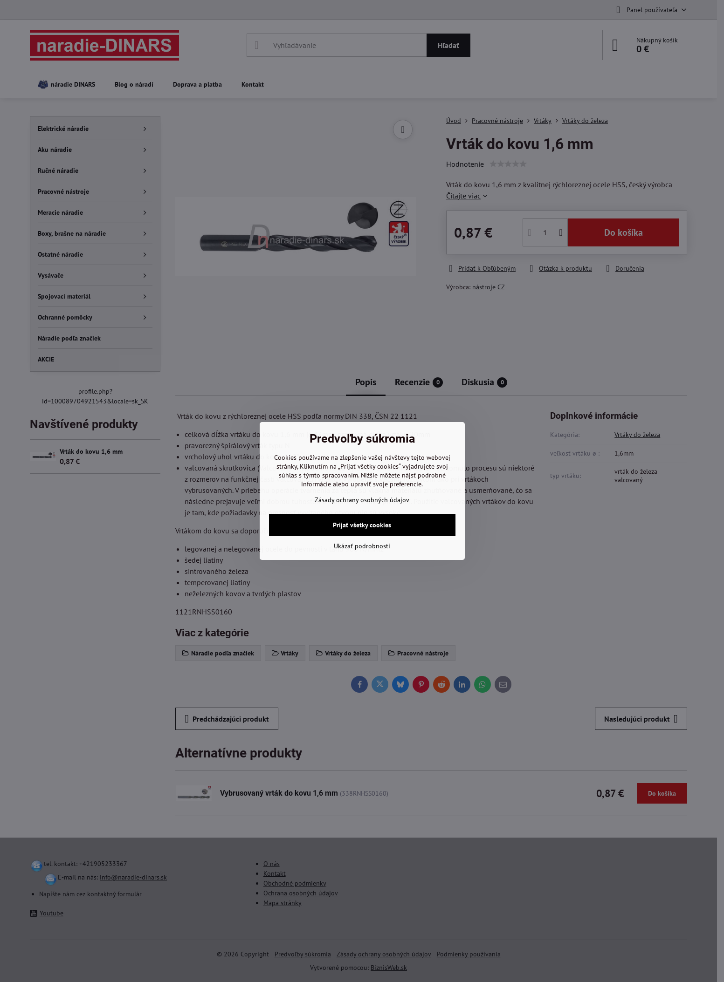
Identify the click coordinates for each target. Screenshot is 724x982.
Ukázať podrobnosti (362, 546)
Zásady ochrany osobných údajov (362, 500)
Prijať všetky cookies (362, 525)
